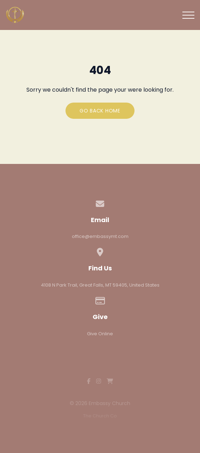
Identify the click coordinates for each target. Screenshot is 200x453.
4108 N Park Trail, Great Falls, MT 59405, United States (100, 285)
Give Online (100, 333)
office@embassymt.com (100, 236)
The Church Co (100, 415)
